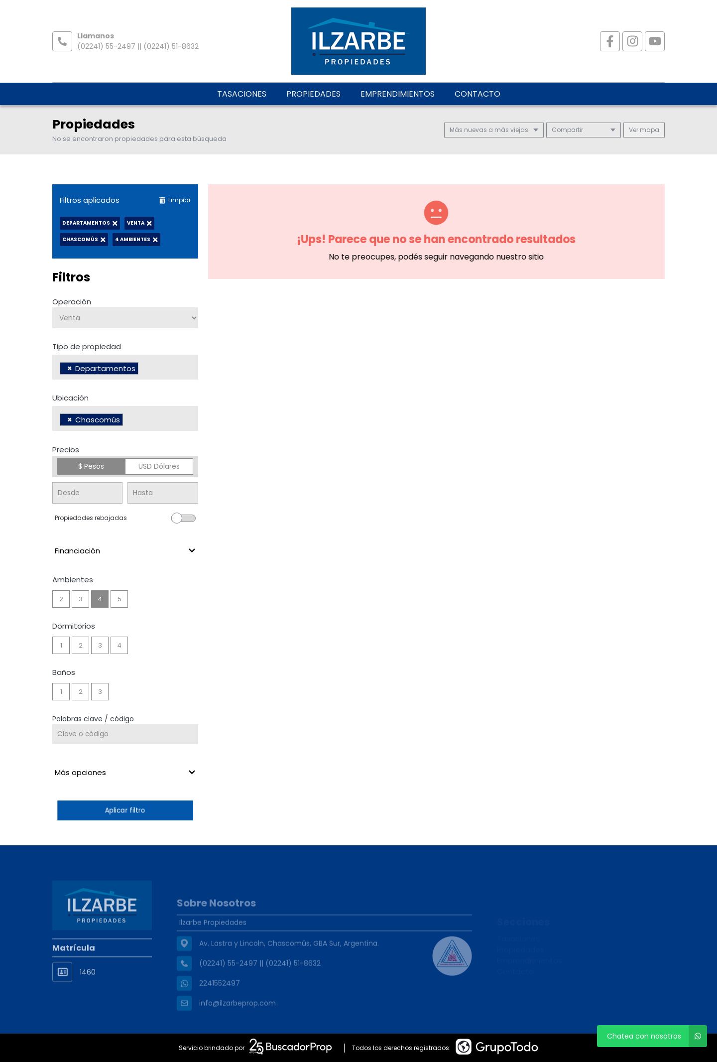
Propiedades (313, 94)
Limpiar (175, 200)
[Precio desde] (87, 493)
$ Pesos (91, 466)
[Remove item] (69, 368)
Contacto (477, 94)
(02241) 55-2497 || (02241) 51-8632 (138, 46)
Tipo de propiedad (86, 346)
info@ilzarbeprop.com (237, 1021)
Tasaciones (241, 94)
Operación (71, 301)
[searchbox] (143, 369)
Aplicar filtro (125, 810)
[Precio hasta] (162, 493)
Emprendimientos (397, 94)
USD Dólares (159, 466)
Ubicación (70, 398)
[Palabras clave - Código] (125, 734)
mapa (644, 130)
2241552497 (219, 1001)
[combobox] (125, 367)
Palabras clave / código (93, 719)
